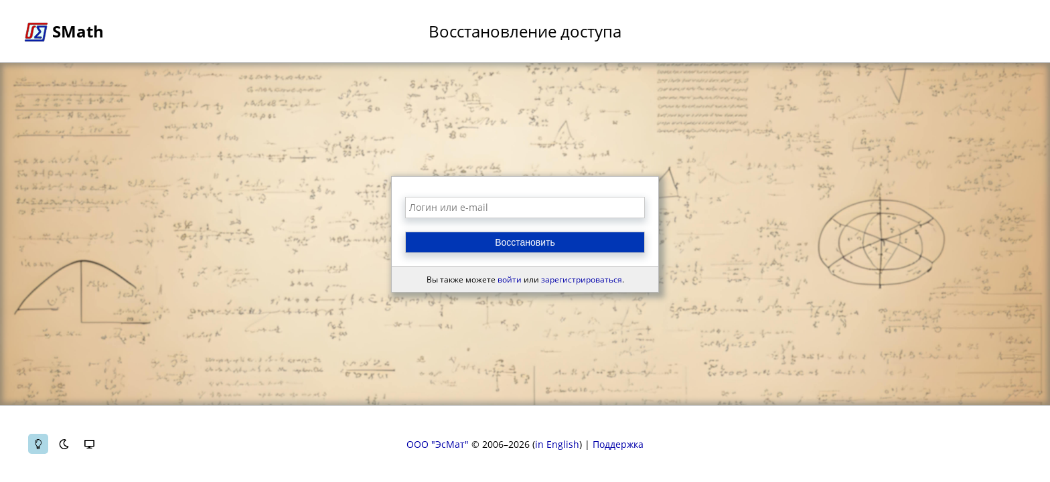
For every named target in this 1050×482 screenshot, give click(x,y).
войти (510, 279)
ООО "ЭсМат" (437, 444)
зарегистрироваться (581, 279)
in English (557, 444)
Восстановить (525, 242)
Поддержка (618, 444)
